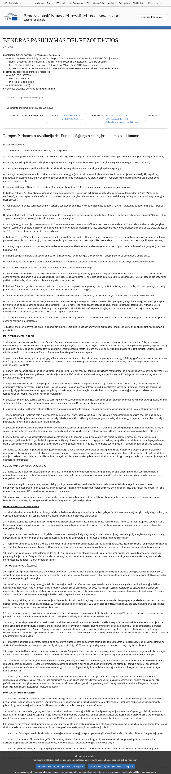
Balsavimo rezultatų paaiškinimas (122, 122)
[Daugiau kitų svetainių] (157, 3)
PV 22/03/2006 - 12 (71, 115)
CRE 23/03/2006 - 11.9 (116, 119)
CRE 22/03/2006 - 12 (72, 119)
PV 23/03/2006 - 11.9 (116, 115)
